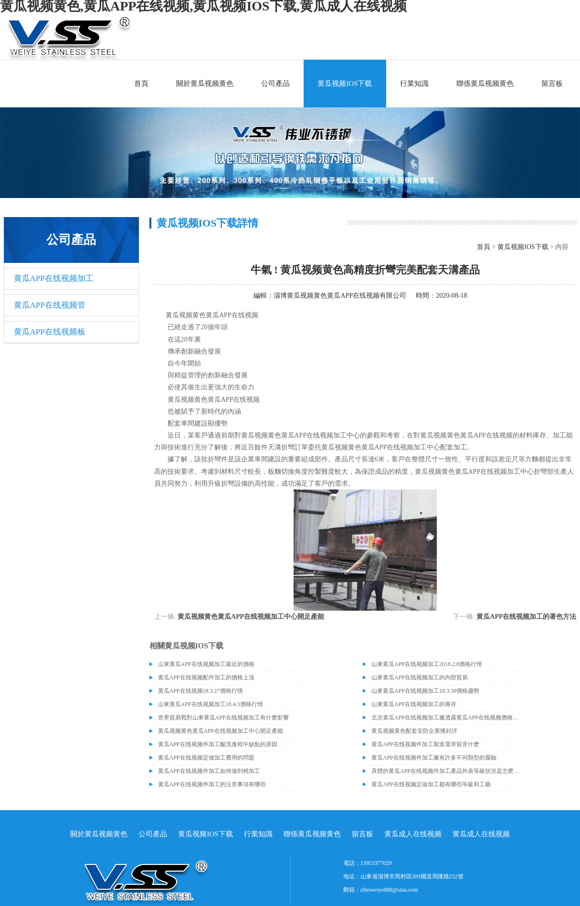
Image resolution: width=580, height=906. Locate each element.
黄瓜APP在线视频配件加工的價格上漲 (206, 677)
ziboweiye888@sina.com (389, 889)
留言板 (552, 83)
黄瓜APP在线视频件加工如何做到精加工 (209, 771)
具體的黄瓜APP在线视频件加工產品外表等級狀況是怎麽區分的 (446, 771)
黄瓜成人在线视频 (413, 834)
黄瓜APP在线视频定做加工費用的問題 (206, 757)
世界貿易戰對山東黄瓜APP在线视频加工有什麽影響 (223, 717)
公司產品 (275, 83)
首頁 (141, 83)
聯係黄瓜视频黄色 (485, 83)
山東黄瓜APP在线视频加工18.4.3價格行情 (210, 704)
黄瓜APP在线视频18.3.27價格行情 (200, 690)
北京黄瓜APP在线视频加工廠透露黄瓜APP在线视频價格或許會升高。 (446, 717)
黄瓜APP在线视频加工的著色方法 (526, 616)
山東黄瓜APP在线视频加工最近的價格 (206, 664)
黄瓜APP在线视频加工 (54, 278)
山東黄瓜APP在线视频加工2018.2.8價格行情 (426, 664)
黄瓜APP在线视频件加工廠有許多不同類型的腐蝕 (433, 757)
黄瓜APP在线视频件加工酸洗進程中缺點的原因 (217, 744)
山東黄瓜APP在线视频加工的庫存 (413, 704)
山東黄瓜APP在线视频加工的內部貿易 (419, 677)
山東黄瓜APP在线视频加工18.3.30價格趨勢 (425, 690)
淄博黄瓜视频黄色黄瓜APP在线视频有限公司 (340, 295)
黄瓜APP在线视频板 (49, 331)
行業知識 (414, 83)
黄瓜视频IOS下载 (344, 83)
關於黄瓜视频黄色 (204, 83)
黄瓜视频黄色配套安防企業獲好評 (414, 731)
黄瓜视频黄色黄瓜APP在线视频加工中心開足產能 (251, 616)
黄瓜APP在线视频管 (49, 305)
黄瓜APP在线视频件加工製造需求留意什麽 (425, 744)
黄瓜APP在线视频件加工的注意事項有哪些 (212, 784)
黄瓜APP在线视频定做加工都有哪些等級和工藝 (431, 784)
